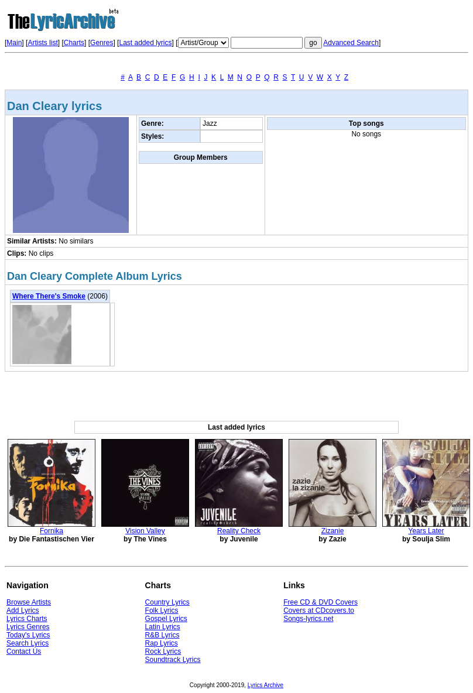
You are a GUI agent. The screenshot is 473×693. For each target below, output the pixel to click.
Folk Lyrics (162, 610)
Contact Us (23, 651)
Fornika (51, 531)
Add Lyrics (22, 610)
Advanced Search (351, 43)
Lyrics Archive (265, 685)
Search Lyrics (27, 643)
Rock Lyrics (163, 651)
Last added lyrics (145, 43)
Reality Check (239, 531)
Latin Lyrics (162, 627)
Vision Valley (145, 531)
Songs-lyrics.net (308, 619)
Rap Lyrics (161, 643)
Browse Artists (28, 602)
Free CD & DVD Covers (320, 602)
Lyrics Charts (26, 619)
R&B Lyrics (162, 635)
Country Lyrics (167, 602)
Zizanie (332, 531)
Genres (101, 43)
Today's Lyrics (28, 635)
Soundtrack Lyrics (173, 660)
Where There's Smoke (48, 296)
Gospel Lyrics (166, 619)
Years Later (426, 531)
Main (14, 43)
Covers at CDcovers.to (318, 610)
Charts (74, 43)
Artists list (42, 43)
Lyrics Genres (28, 627)
